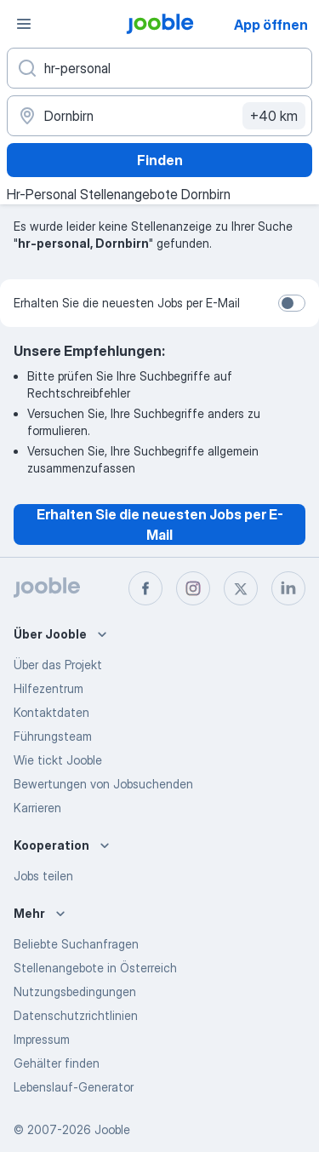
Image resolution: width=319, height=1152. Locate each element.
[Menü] (24, 24)
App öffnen (271, 24)
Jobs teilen (43, 875)
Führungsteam (53, 736)
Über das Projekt (58, 664)
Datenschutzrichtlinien (76, 1015)
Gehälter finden (57, 1063)
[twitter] (241, 588)
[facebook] (145, 588)
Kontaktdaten (51, 712)
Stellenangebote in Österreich (95, 967)
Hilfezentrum (48, 688)
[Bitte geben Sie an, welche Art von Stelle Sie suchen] (159, 68)
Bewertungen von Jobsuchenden (103, 784)
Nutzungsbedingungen (75, 991)
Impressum (42, 1039)
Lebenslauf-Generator (74, 1087)
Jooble (112, 1129)
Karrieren (37, 807)
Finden (160, 160)
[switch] (291, 303)
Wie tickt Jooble (58, 760)
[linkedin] (288, 588)
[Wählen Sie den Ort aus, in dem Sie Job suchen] (159, 115)
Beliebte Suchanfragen (76, 944)
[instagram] (193, 588)
